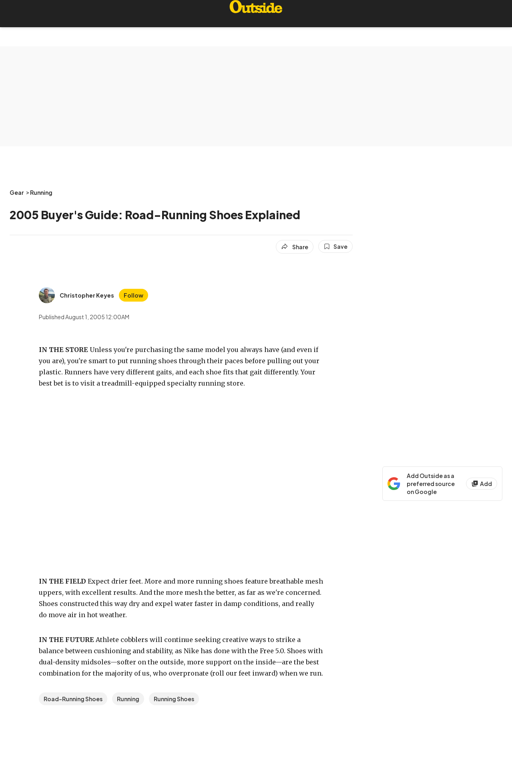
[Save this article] (335, 246)
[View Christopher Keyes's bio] (76, 295)
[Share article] (294, 247)
